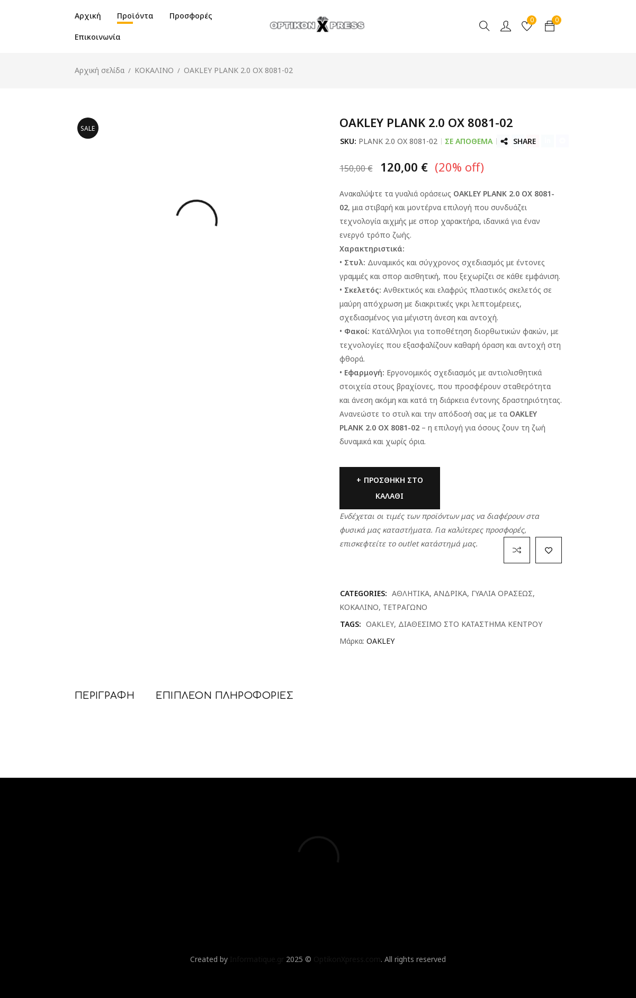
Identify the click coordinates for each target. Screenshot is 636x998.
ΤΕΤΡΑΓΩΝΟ (405, 607)
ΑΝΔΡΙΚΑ (450, 593)
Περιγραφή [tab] (105, 695)
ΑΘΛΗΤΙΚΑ (410, 593)
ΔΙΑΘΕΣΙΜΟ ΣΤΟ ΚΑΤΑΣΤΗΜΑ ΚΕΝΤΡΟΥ (470, 624)
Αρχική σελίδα (99, 70)
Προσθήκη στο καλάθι (393, 488)
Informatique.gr (257, 959)
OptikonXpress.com (347, 959)
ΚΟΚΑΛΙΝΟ (154, 70)
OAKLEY (380, 624)
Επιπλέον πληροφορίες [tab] (224, 695)
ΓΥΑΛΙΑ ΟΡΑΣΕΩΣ (502, 593)
